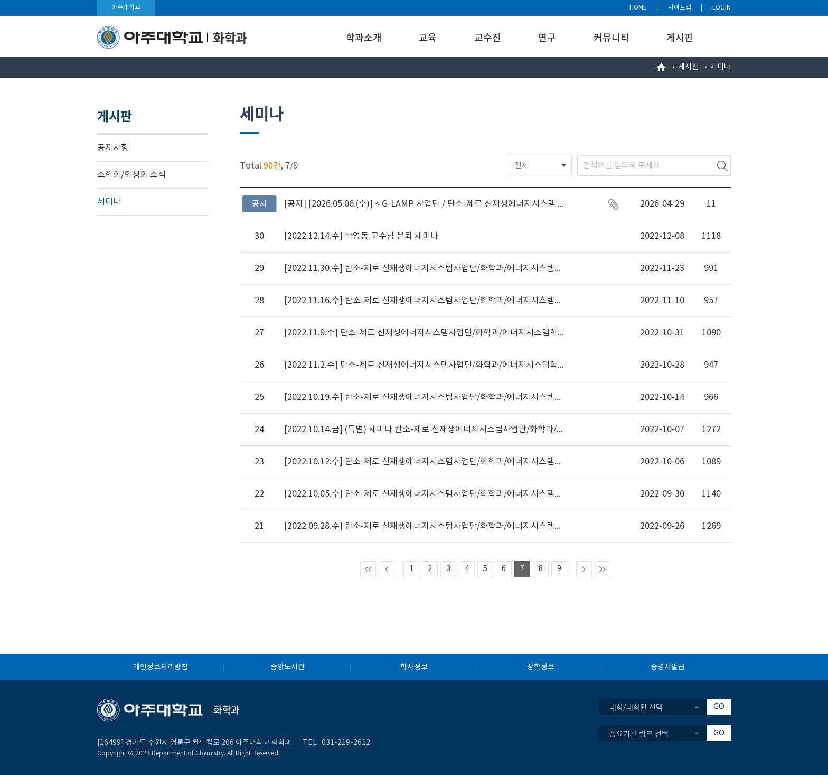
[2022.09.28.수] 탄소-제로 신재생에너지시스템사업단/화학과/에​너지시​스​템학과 (424, 526)
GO (718, 706)
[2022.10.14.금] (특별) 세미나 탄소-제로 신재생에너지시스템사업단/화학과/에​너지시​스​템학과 (424, 429)
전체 (521, 165)
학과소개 (364, 37)
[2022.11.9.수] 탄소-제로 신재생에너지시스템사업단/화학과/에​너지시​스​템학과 (424, 333)
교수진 (487, 37)
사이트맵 (679, 7)
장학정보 (540, 667)
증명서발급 (668, 667)
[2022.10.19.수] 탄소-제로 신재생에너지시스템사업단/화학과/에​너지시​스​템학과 (424, 397)
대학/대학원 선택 (636, 707)
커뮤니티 (611, 37)
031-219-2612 (346, 743)
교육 (428, 37)
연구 (547, 37)
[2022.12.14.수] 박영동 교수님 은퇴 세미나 (361, 236)
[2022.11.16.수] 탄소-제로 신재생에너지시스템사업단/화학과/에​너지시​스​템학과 (424, 300)
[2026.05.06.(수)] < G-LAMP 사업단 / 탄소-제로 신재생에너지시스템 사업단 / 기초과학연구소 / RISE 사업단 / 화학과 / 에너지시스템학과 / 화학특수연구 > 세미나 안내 (424, 204)
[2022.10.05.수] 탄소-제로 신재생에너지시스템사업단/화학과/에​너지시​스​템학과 (424, 494)
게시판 (679, 37)
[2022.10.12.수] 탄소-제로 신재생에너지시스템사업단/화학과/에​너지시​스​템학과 (424, 461)
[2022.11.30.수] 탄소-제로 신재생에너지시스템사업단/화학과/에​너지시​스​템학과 (424, 268)
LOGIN (721, 7)
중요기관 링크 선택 (639, 733)
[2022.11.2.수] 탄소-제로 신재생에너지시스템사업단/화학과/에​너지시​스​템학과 (424, 365)
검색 (722, 165)
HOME (638, 7)
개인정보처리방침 (160, 667)
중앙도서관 (287, 667)
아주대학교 (125, 7)
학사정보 (414, 667)
